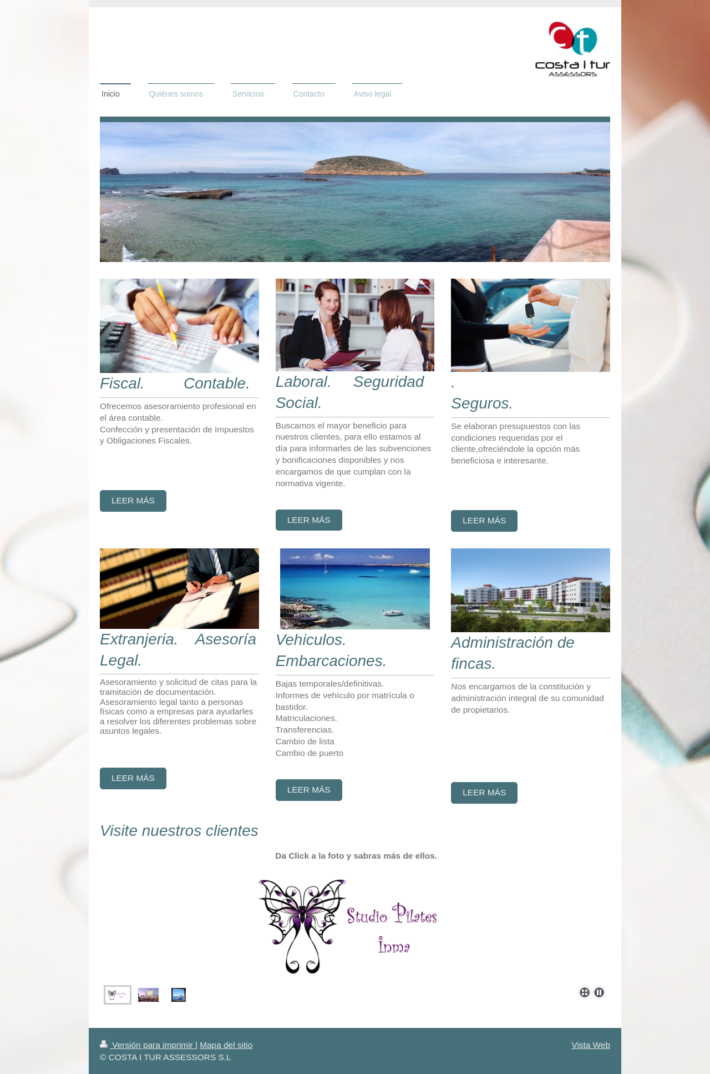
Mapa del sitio (226, 1045)
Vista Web (590, 1045)
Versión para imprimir (147, 1045)
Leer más (133, 500)
